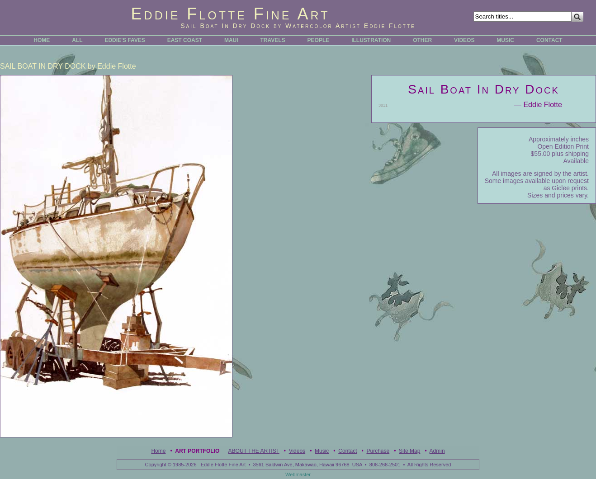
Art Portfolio (197, 451)
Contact (347, 451)
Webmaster (298, 474)
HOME (41, 40)
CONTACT (549, 40)
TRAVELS (272, 40)
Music (322, 451)
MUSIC (505, 40)
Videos (297, 451)
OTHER (422, 40)
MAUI (231, 40)
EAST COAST (184, 40)
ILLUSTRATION (371, 40)
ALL (77, 40)
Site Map (409, 451)
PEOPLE (318, 40)
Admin (437, 451)
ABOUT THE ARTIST (253, 451)
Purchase (377, 451)
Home (158, 451)
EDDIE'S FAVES (124, 40)
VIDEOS (464, 40)
